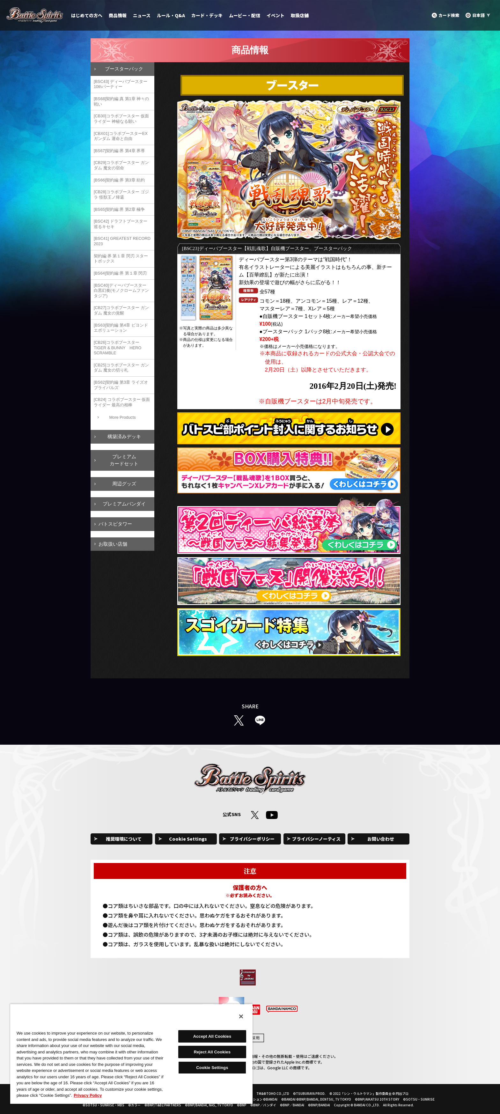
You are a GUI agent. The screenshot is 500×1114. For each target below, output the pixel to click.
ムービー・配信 (244, 15)
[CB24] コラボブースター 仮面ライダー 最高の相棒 (122, 402)
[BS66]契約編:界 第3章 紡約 (119, 180)
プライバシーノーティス (316, 839)
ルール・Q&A (171, 15)
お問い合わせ (380, 839)
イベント (275, 15)
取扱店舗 (300, 15)
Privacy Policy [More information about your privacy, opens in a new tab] (88, 1095)
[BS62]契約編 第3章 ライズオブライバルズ (121, 385)
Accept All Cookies (212, 1036)
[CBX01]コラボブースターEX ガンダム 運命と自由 (121, 136)
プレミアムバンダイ (124, 503)
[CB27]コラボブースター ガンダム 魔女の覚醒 (121, 310)
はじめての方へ (86, 15)
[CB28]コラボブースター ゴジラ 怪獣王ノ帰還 (121, 194)
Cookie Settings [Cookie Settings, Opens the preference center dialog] (212, 1067)
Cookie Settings (188, 839)
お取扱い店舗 (113, 544)
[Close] (241, 1016)
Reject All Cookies (212, 1052)
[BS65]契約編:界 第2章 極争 (119, 209)
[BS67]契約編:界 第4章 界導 (119, 150)
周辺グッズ (124, 483)
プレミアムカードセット (124, 460)
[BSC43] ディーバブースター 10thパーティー (120, 84)
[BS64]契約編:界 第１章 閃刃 (120, 273)
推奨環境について (124, 839)
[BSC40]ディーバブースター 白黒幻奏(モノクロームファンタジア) (121, 290)
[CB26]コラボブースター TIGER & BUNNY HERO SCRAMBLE (117, 347)
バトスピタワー (115, 524)
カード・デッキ (207, 15)
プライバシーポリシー (252, 839)
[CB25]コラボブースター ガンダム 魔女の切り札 (121, 368)
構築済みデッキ (124, 436)
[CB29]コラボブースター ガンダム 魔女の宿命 (121, 165)
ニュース (142, 15)
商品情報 (118, 15)
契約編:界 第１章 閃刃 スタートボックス (121, 259)
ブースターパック (124, 68)
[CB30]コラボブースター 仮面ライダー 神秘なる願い (121, 119)
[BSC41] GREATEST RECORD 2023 (122, 241)
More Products (122, 417)
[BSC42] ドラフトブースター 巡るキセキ (120, 224)
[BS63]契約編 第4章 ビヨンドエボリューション (121, 328)
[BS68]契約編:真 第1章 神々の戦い (121, 101)
